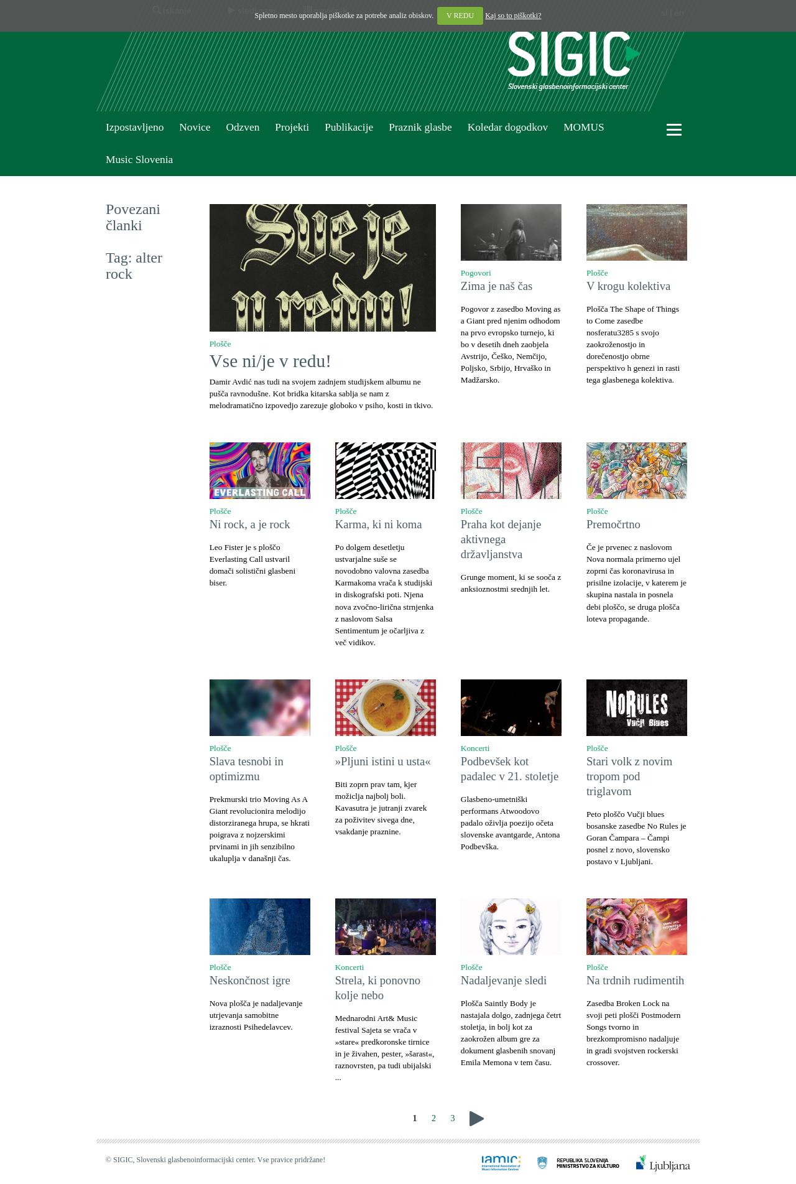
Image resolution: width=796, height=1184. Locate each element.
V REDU (460, 15)
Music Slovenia (139, 159)
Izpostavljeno (135, 127)
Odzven (242, 127)
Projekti (292, 127)
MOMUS (583, 127)
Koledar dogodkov (508, 127)
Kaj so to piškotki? (513, 15)
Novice (194, 127)
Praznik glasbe (420, 127)
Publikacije (349, 127)
